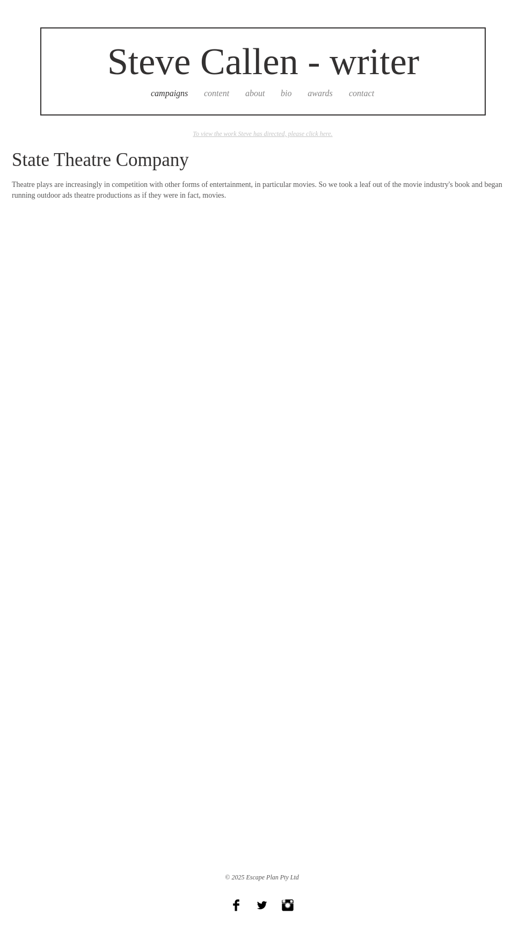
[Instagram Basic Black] (288, 905)
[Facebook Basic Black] (236, 905)
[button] (96, 297)
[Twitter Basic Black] (262, 905)
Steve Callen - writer (263, 61)
